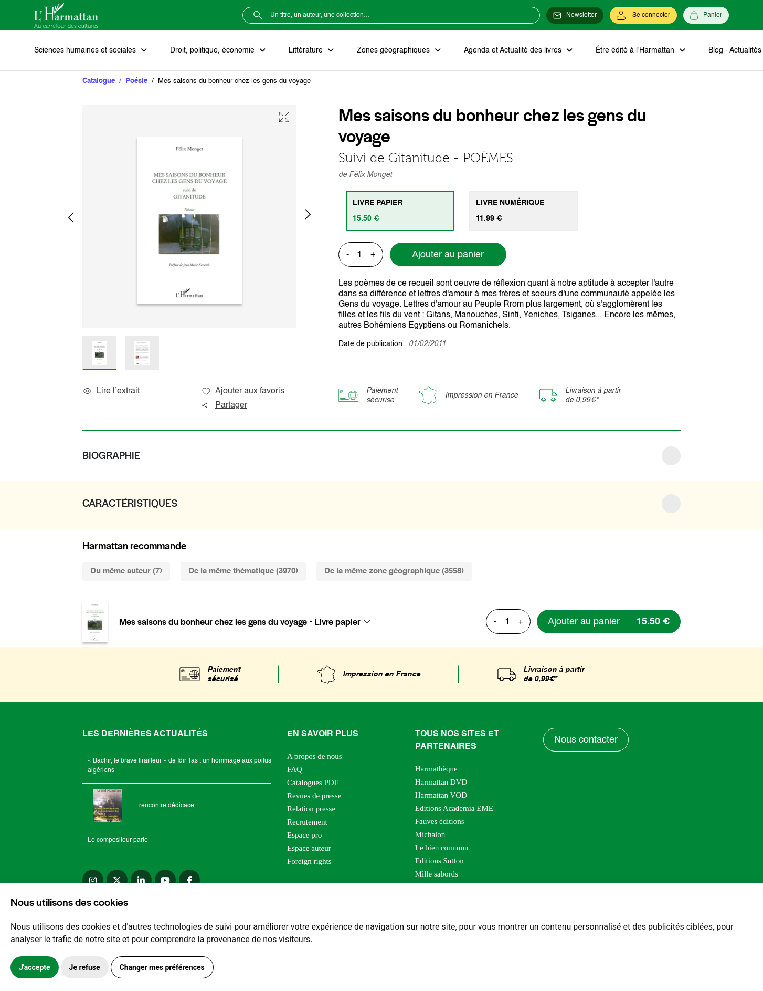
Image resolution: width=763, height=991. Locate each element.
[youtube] (165, 880)
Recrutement (307, 822)
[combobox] (346, 622)
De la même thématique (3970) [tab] (243, 571)
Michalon (430, 834)
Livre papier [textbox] (338, 622)
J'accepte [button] (34, 967)
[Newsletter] (574, 15)
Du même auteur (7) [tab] (126, 571)
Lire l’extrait (111, 391)
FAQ (294, 769)
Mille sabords (436, 874)
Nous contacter (586, 740)
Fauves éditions (439, 821)
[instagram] (92, 880)
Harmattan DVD (441, 782)
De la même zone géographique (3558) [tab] (394, 571)
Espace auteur (309, 848)
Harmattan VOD (441, 795)
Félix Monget (370, 175)
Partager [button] (224, 405)
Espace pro (304, 835)
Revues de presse (314, 795)
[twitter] (117, 880)
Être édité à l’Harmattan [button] (636, 50)
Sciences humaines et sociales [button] (86, 50)
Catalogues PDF (312, 782)
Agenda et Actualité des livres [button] (514, 50)
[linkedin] (141, 880)
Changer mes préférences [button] (162, 967)
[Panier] (706, 15)
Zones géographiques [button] (394, 50)
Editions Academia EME (454, 808)
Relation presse (311, 809)
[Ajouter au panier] (609, 621)
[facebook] (189, 880)
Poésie (136, 81)
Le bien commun (442, 847)
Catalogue (98, 81)
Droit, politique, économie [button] (213, 50)
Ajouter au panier (448, 254)
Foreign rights (309, 861)
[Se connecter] (643, 15)
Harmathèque (436, 769)
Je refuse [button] (84, 967)
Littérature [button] (307, 50)
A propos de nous (314, 756)
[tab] (400, 211)
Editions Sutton (439, 861)
